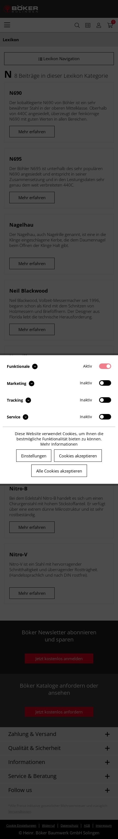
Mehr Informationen (59, 444)
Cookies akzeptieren (78, 456)
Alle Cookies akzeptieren (59, 471)
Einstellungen (33, 456)
